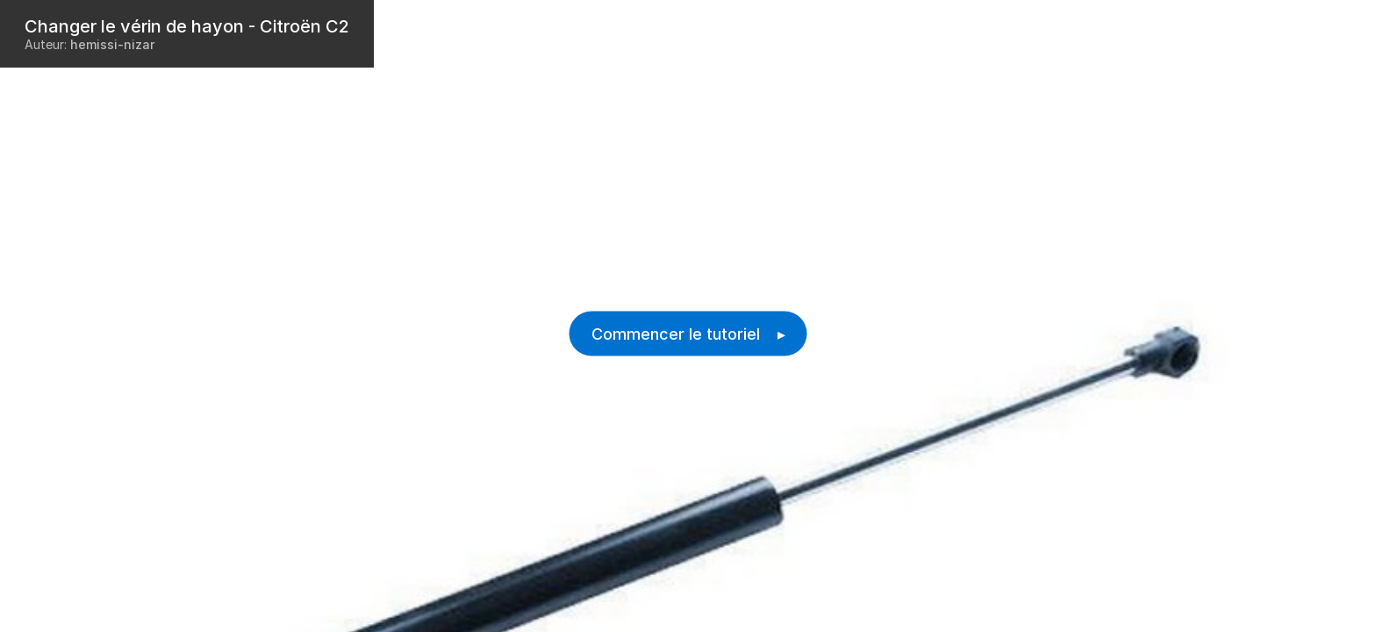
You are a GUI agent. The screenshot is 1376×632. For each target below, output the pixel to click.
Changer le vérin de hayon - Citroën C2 (187, 26)
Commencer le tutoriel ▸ (688, 334)
